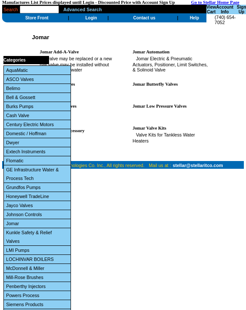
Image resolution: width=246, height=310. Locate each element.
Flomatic (16, 160)
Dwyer (14, 142)
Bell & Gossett (21, 97)
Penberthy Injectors (27, 286)
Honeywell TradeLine (28, 196)
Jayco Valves (20, 205)
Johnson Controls (25, 214)
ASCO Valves (21, 79)
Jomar (14, 223)
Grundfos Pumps (24, 187)
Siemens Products (26, 304)
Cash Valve (19, 115)
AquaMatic (18, 70)
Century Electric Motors (31, 124)
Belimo (14, 88)
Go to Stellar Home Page (215, 2)
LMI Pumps (19, 250)
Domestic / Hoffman (27, 133)
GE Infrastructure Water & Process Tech (32, 174)
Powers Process (24, 295)
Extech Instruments (27, 151)
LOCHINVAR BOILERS (31, 259)
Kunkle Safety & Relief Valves (29, 237)
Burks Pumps (21, 106)
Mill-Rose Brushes (26, 277)
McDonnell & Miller (26, 268)
